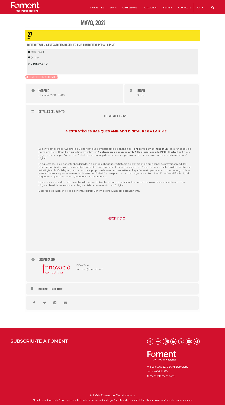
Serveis (95, 400)
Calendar (42, 289)
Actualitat (82, 400)
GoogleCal (57, 289)
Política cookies (152, 400)
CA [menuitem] (198, 7)
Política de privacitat (127, 400)
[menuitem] (200, 7)
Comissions (67, 400)
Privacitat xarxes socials (178, 400)
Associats (52, 400)
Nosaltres (38, 400)
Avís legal (107, 400)
